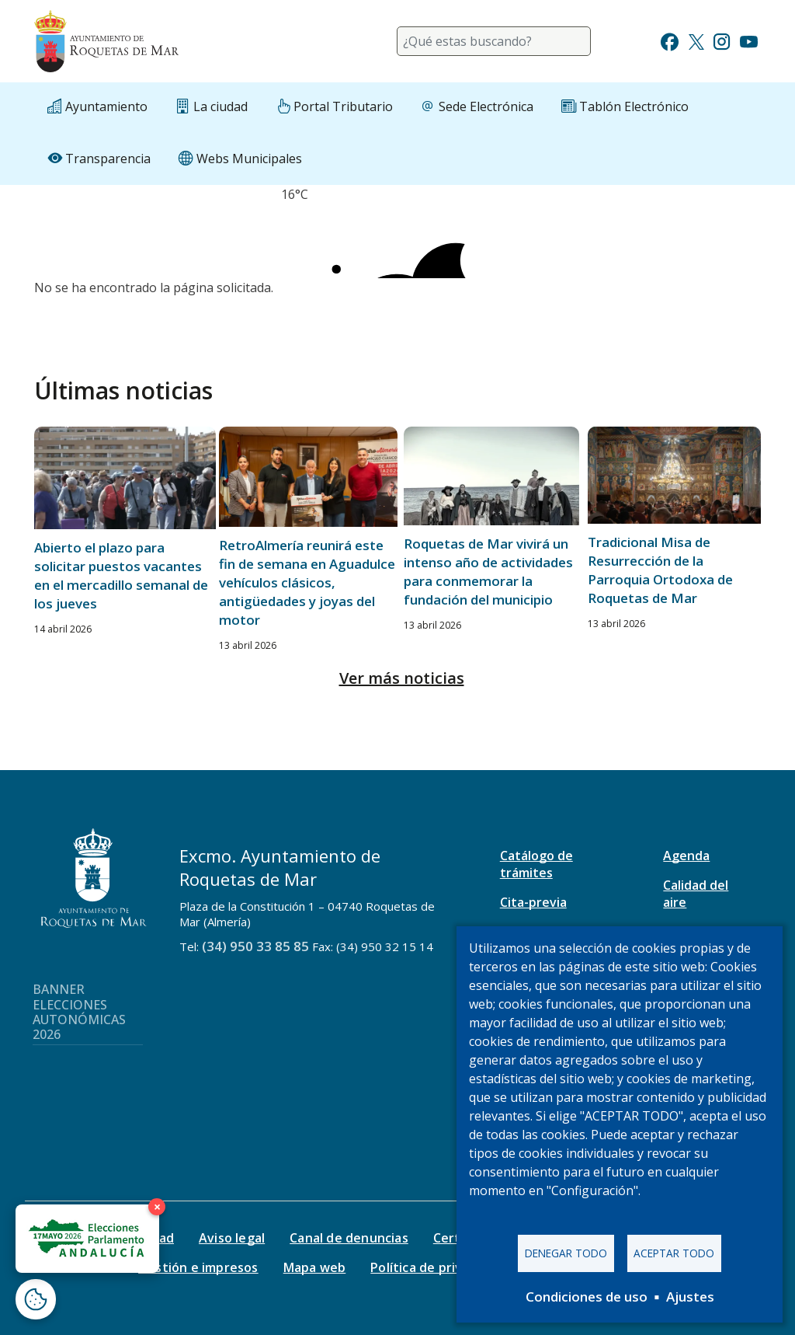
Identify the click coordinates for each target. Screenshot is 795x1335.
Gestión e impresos (198, 1267)
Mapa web (314, 1267)
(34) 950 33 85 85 (255, 946)
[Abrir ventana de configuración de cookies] (36, 1299)
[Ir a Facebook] (670, 40)
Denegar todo (566, 1253)
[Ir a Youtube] (748, 40)
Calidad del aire (695, 894)
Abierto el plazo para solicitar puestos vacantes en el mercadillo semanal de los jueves (121, 575)
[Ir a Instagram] (722, 40)
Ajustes (690, 1296)
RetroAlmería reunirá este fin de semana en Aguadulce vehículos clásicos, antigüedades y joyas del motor (307, 582)
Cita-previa (533, 902)
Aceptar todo (674, 1253)
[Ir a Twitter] (696, 40)
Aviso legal (232, 1237)
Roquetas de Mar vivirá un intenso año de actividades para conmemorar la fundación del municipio (488, 571)
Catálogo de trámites (536, 864)
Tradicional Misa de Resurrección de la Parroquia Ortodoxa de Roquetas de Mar (660, 570)
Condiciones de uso (586, 1296)
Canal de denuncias (349, 1237)
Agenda (686, 855)
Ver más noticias (401, 678)
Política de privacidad (436, 1267)
